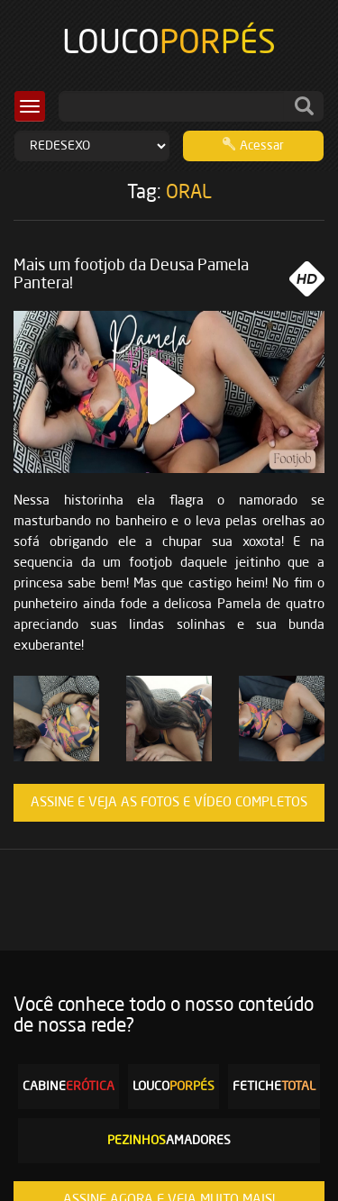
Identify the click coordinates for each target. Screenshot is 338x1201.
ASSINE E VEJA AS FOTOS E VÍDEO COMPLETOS (169, 803)
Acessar (253, 144)
